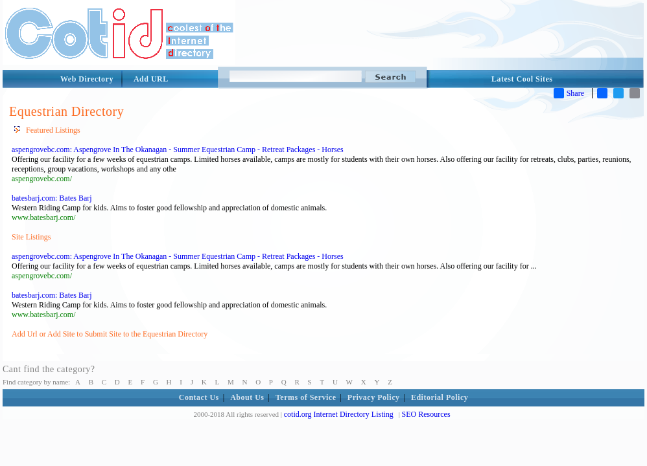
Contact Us (199, 397)
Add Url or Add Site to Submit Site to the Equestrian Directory (109, 333)
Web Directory (86, 78)
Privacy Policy (373, 397)
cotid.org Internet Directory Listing (339, 414)
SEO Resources (426, 414)
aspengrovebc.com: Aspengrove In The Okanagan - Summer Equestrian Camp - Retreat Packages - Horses (178, 149)
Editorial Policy (439, 397)
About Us (247, 397)
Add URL (151, 78)
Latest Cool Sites (522, 78)
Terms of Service (306, 397)
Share (569, 93)
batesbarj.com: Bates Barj (52, 198)
